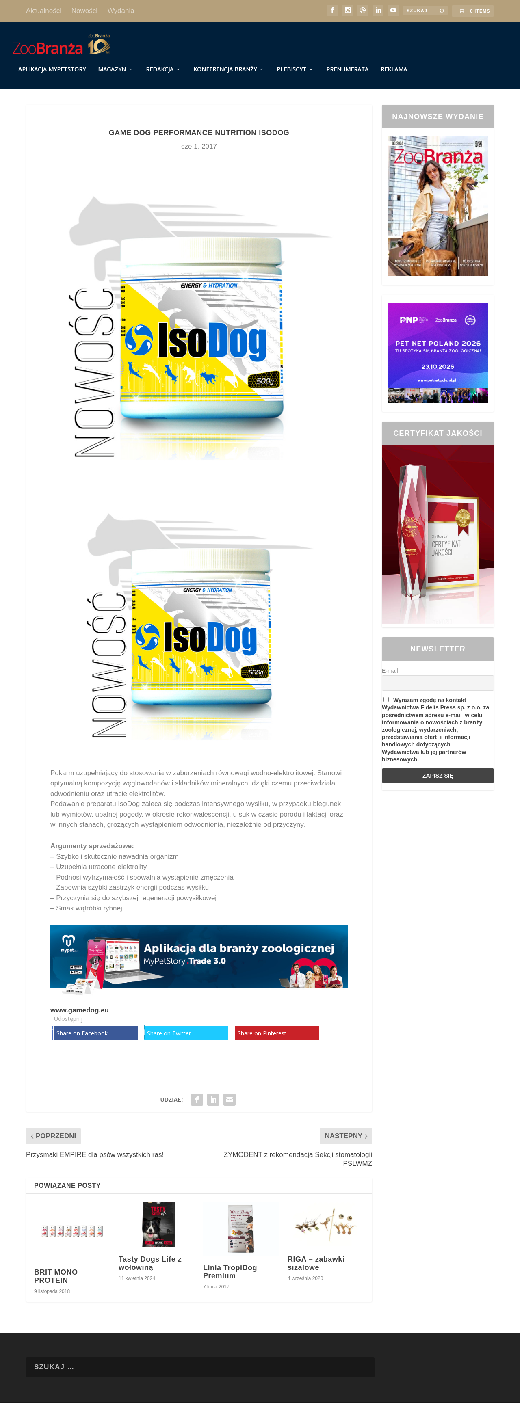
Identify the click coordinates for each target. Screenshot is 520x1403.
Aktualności (43, 11)
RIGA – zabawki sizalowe (316, 1256)
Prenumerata (347, 62)
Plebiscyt (291, 62)
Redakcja (159, 62)
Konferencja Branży (225, 62)
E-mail (390, 663)
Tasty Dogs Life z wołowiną (150, 1256)
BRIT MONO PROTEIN (56, 1269)
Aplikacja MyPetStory (52, 62)
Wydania (121, 11)
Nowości (85, 11)
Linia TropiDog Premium (230, 1264)
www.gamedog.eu (79, 1003)
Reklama (394, 62)
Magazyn (112, 62)
